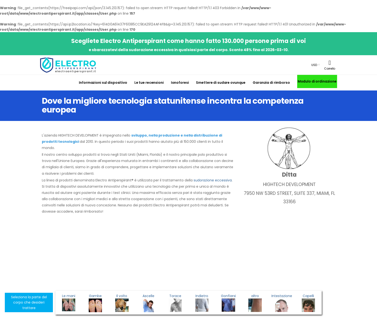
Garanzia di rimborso (271, 82)
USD (314, 65)
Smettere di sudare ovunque (220, 82)
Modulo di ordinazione (317, 81)
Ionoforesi (180, 82)
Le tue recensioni (149, 82)
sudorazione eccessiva (213, 180)
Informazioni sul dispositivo (103, 82)
